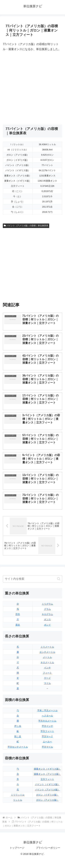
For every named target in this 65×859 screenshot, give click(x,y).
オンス (47, 619)
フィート (47, 673)
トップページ (17, 847)
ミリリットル (17, 795)
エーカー (47, 741)
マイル (47, 683)
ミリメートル (47, 647)
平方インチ (47, 726)
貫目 (17, 625)
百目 (17, 614)
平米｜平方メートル (47, 710)
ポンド (47, 625)
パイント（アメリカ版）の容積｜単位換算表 (26, 225)
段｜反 (17, 736)
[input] (32, 578)
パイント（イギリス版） (47, 784)
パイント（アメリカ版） (47, 789)
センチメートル (47, 652)
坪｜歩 (17, 726)
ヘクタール (47, 715)
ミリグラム (47, 604)
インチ (47, 667)
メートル (47, 657)
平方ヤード (47, 736)
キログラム (47, 614)
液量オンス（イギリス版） (47, 769)
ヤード (47, 678)
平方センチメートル (18, 747)
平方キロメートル (47, 721)
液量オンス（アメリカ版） (47, 774)
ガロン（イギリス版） (47, 795)
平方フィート (47, 731)
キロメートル (47, 662)
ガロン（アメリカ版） (47, 800)
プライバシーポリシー (48, 847)
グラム (47, 609)
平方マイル (47, 747)
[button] (59, 579)
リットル (17, 800)
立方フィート (47, 779)
